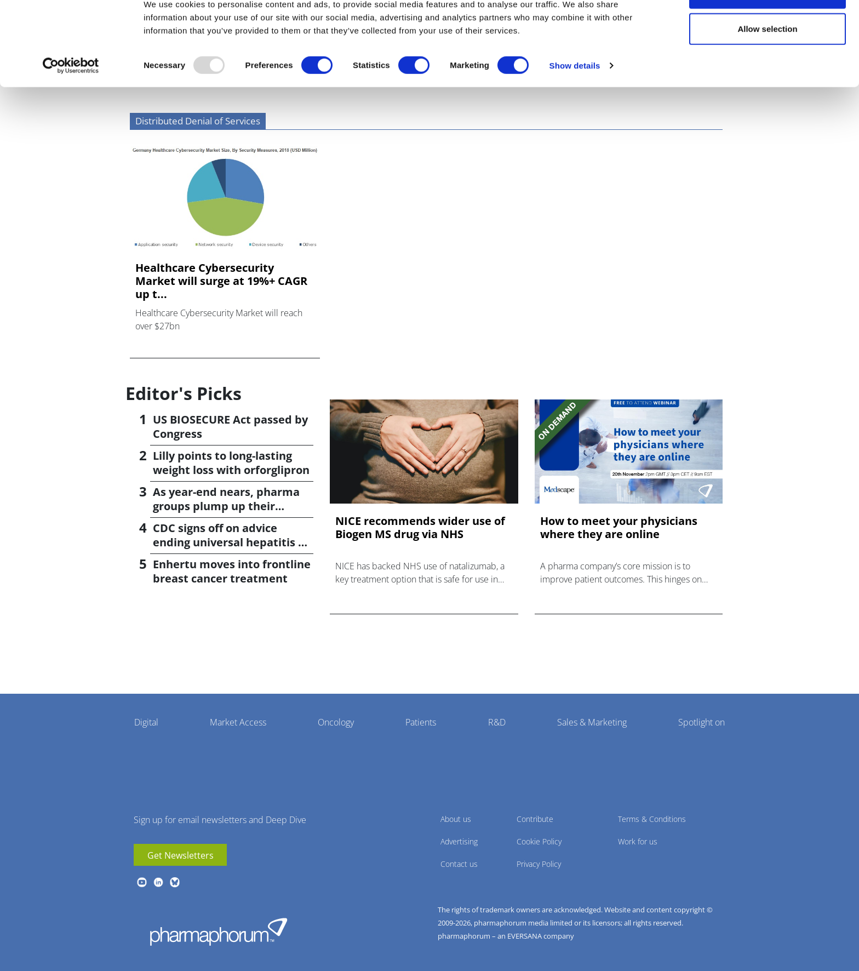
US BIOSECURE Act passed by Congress (230, 426)
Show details (574, 101)
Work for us (637, 841)
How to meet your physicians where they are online (618, 528)
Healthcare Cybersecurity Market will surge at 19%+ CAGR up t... (221, 281)
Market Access (238, 722)
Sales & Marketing (592, 722)
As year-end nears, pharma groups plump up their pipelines (226, 506)
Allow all (767, 28)
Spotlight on (701, 722)
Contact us (459, 864)
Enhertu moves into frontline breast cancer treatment (232, 571)
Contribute (535, 819)
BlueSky (174, 882)
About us (455, 819)
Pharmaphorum (218, 931)
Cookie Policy (539, 841)
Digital (146, 722)
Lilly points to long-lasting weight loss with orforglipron (231, 462)
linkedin (158, 882)
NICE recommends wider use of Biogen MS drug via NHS (420, 528)
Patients (420, 722)
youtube (141, 882)
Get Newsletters (180, 855)
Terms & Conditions (652, 819)
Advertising (459, 841)
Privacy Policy (539, 864)
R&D (497, 722)
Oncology (336, 722)
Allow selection (767, 65)
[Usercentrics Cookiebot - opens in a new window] (71, 102)
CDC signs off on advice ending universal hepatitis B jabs (229, 542)
